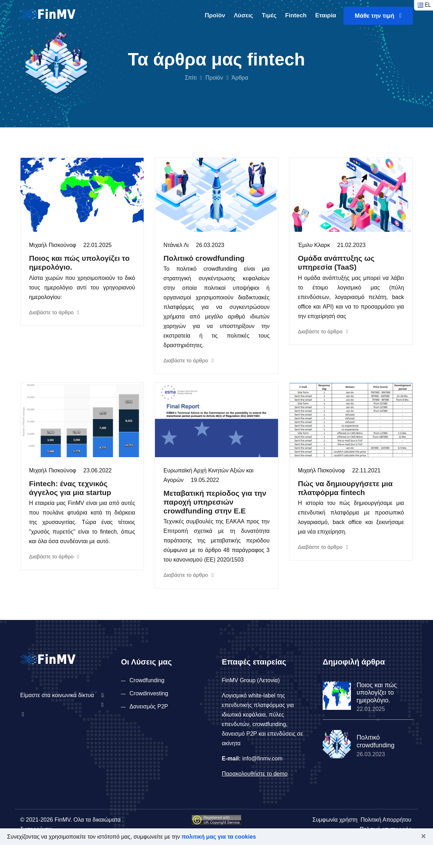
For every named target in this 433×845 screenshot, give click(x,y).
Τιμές (269, 15)
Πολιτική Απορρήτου (385, 820)
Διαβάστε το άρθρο (54, 312)
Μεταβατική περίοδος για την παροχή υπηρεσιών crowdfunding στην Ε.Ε (214, 502)
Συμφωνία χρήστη (334, 820)
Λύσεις (243, 15)
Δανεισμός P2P (148, 706)
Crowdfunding (146, 680)
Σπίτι (191, 78)
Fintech (295, 15)
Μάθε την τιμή (378, 15)
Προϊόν (215, 15)
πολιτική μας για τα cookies (218, 837)
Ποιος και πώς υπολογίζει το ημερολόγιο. (377, 693)
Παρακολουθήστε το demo (255, 774)
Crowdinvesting (148, 693)
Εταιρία (325, 15)
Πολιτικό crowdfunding (203, 258)
